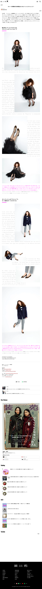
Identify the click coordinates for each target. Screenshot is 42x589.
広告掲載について (29, 574)
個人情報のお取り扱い (30, 576)
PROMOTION (4, 9)
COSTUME (4, 571)
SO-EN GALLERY (17, 571)
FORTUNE (16, 576)
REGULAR (4, 574)
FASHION (4, 570)
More (38, 533)
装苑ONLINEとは (29, 570)
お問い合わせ (29, 573)
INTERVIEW (4, 573)
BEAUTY (16, 574)
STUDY (3, 576)
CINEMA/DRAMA (17, 570)
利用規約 (28, 571)
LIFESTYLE (16, 573)
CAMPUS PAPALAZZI (5, 577)
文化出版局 (28, 577)
